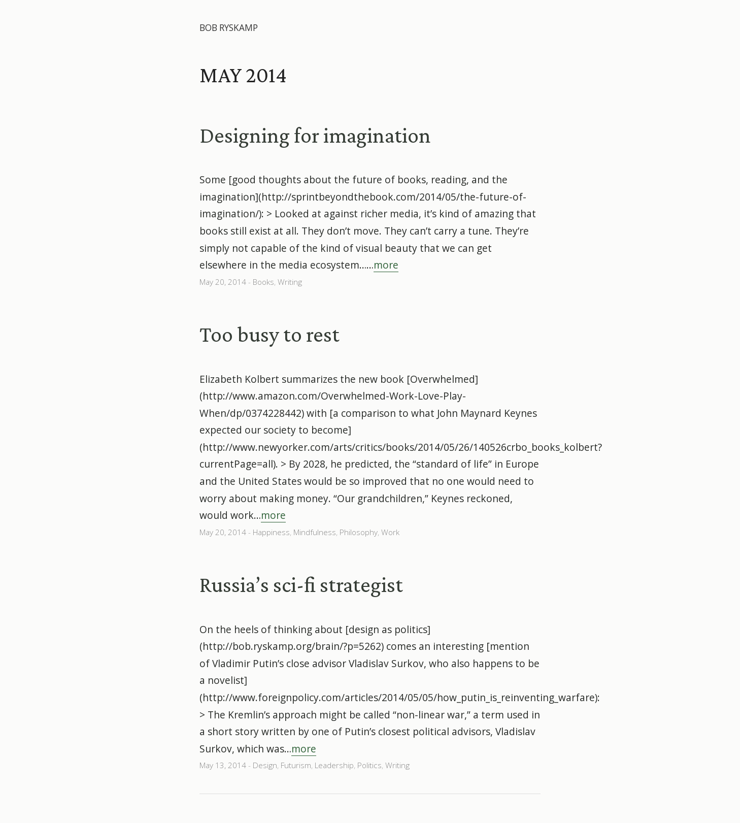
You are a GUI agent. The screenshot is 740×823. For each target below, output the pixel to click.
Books (263, 282)
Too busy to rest (269, 334)
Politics (369, 765)
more (386, 265)
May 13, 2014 (222, 765)
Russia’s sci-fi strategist (301, 584)
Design (265, 765)
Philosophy (359, 532)
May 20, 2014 (222, 282)
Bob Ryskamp (228, 28)
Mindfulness (314, 532)
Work (390, 532)
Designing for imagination (315, 135)
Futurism (296, 765)
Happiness (271, 532)
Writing (290, 282)
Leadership (334, 765)
